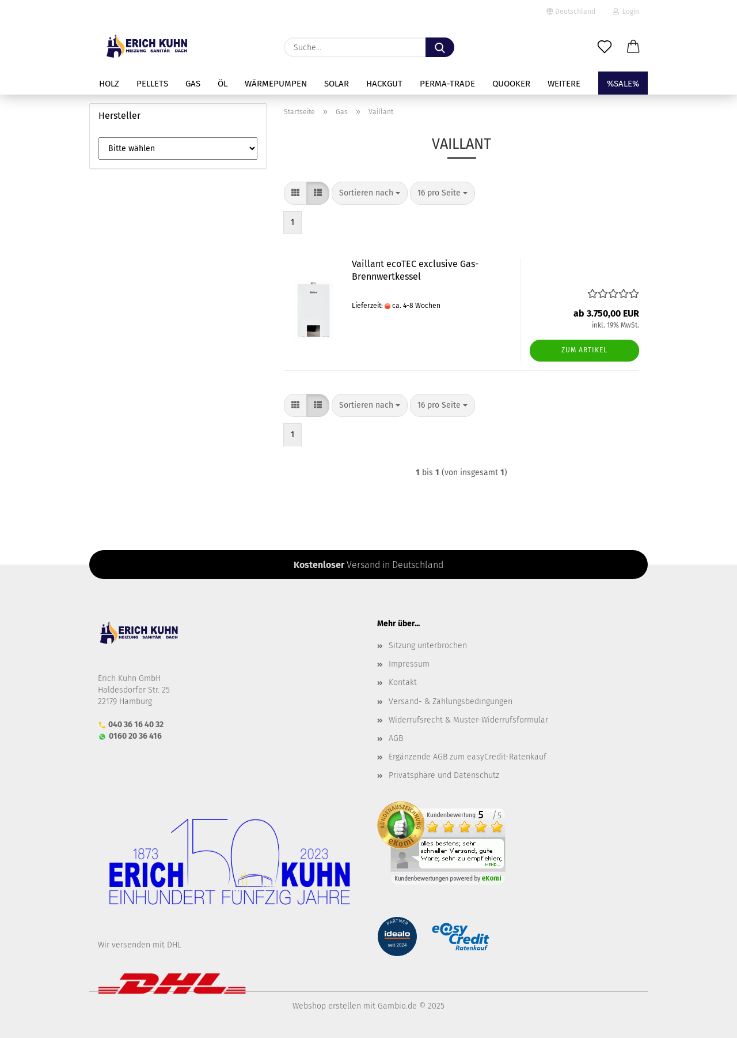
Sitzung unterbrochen (428, 645)
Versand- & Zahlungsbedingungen (450, 701)
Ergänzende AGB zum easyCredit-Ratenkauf (467, 757)
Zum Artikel (584, 350)
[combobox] (370, 193)
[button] (633, 47)
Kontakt (403, 682)
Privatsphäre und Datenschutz (444, 775)
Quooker (511, 83)
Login (626, 11)
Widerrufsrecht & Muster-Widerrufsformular (468, 720)
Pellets (152, 83)
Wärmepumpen (276, 83)
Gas (192, 83)
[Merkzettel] (604, 47)
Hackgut (384, 83)
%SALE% (623, 83)
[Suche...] (440, 47)
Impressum (409, 664)
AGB (396, 738)
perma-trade (447, 83)
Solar (336, 83)
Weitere (564, 83)
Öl (222, 83)
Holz (109, 83)
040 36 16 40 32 (136, 724)
